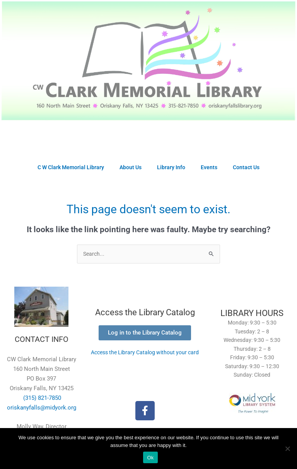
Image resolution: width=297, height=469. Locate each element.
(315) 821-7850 (41, 397)
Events (209, 167)
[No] (287, 448)
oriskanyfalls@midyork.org (41, 407)
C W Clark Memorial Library (71, 167)
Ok (150, 458)
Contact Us (246, 167)
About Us (130, 167)
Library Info (171, 167)
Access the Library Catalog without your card (145, 352)
